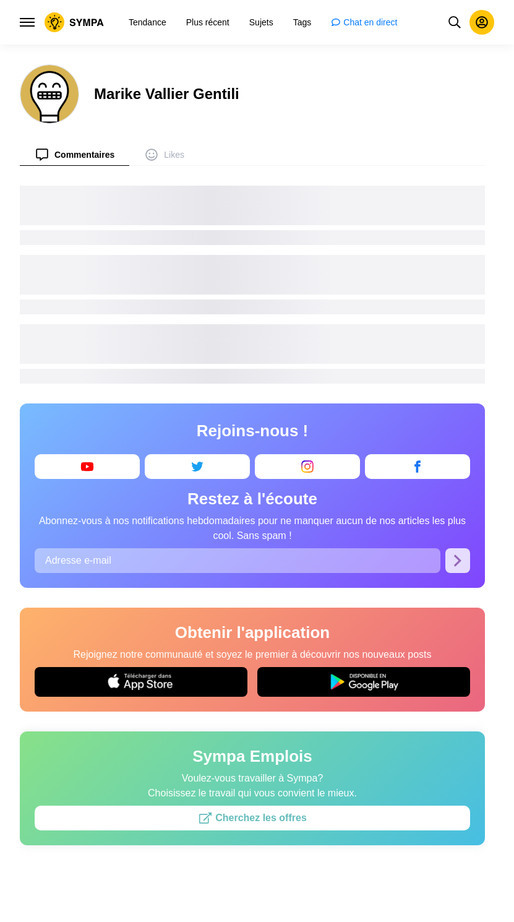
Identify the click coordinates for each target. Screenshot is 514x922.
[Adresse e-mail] (237, 560)
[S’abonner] (457, 560)
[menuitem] (74, 154)
